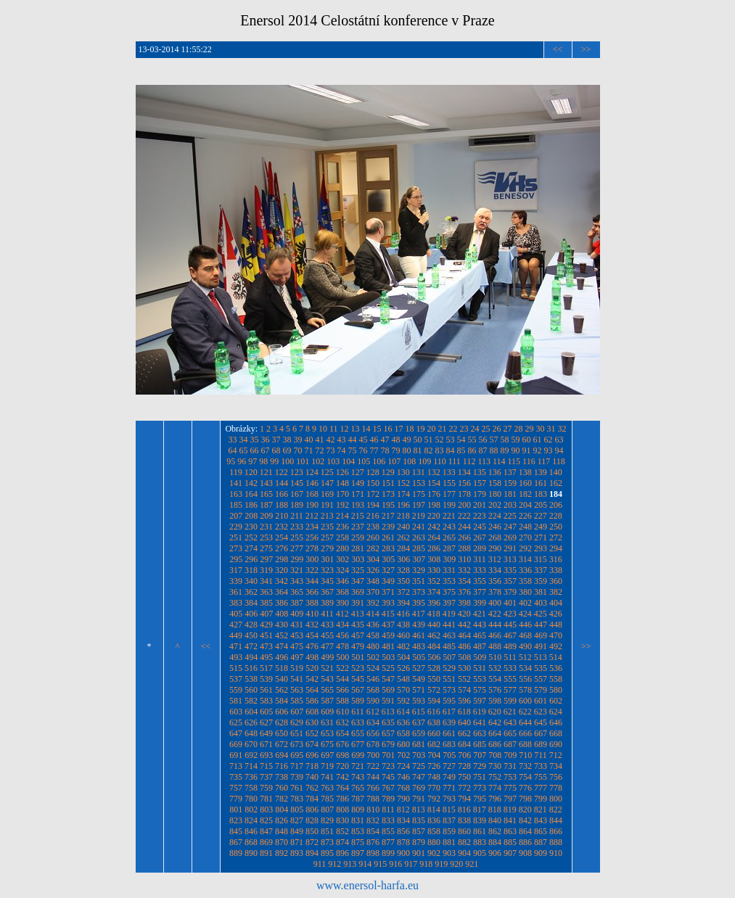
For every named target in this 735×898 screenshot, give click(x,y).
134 (464, 472)
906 (494, 853)
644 (525, 722)
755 (540, 777)
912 (334, 864)
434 (342, 624)
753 (510, 777)
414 (372, 614)
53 (450, 439)
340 (251, 581)
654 (342, 733)
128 (372, 472)
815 (449, 809)
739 (296, 777)
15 (377, 429)
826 (281, 820)
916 (395, 864)
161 (540, 483)
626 (251, 722)
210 (281, 516)
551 (449, 679)
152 (403, 483)
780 (251, 799)
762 (312, 788)
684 (464, 744)
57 (494, 439)
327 (388, 570)
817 (479, 809)
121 (266, 472)
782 (281, 799)
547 (388, 679)
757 (235, 788)
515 (235, 668)
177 (449, 494)
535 (540, 668)
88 (494, 450)
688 (525, 744)
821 (540, 809)
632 (342, 722)
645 (540, 722)
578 (525, 690)
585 (296, 701)
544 (342, 679)
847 (266, 831)
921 (471, 864)
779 (235, 799)
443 (479, 624)
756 (555, 777)
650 (281, 733)
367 (327, 592)
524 (372, 668)
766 (372, 788)
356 (494, 581)
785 (327, 799)
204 (525, 505)
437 (388, 624)
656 (372, 733)
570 (403, 690)
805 (296, 809)
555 (510, 679)
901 (418, 853)
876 (372, 842)
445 (510, 624)
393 (388, 603)
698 (342, 755)
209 (266, 516)
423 (510, 614)
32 (562, 429)
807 (327, 809)
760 (281, 788)
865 (540, 831)
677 (357, 744)
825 (266, 820)
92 (537, 450)
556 (525, 679)
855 (388, 831)
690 (555, 744)
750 (464, 777)
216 (372, 516)
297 (266, 559)
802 (251, 809)
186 (251, 505)
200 (464, 505)
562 (281, 690)
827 (296, 820)
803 (266, 809)
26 (497, 429)
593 (418, 701)
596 (464, 701)
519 (296, 668)
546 (372, 679)
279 (327, 548)
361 (235, 592)
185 (235, 505)
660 (433, 733)
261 (388, 537)
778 (555, 788)
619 (479, 712)
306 (403, 559)
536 (555, 668)
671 (266, 744)
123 (296, 472)
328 (403, 570)
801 (235, 809)
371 (388, 592)
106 (378, 461)
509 (479, 657)
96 (241, 461)
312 (494, 559)
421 (479, 614)
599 (510, 701)
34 (243, 439)
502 (372, 657)
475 (296, 646)
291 (510, 548)
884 (494, 842)
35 (254, 439)
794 (464, 799)
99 (274, 461)
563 (296, 690)
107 (394, 461)
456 (342, 635)
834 (403, 820)
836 (433, 820)
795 (479, 799)
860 (464, 831)
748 (433, 777)
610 (342, 712)
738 (281, 777)
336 (525, 570)
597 (479, 701)
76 (363, 450)
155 (449, 483)
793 (449, 799)
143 (266, 483)
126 (342, 472)
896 (342, 853)
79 (396, 450)
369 (357, 592)
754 (525, 777)
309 (449, 559)
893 (296, 853)
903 (449, 853)
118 (558, 461)
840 (494, 820)
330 (433, 570)
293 (540, 548)
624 (555, 712)
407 (266, 614)
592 (403, 701)
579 (540, 690)
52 (439, 439)
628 (281, 722)
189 (296, 505)
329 (418, 570)
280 (342, 548)
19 (420, 429)
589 (357, 701)
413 (357, 614)
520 (312, 668)
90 (516, 450)
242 (433, 527)
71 (309, 450)
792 (433, 799)
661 (449, 733)
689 (540, 744)
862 (494, 831)
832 (372, 820)
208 (251, 516)
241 (418, 527)
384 (251, 603)
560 (251, 690)
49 (407, 439)
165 (266, 494)
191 (327, 505)
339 (235, 581)
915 (380, 864)
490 (525, 646)
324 (342, 570)
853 (357, 831)
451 (266, 635)
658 (403, 733)
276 (281, 548)
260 (372, 537)
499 (327, 657)
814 (433, 809)
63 (559, 439)
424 (525, 614)
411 (327, 614)
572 (433, 690)
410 (312, 614)
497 (296, 657)
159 (510, 483)
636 (403, 722)
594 (433, 701)
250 (555, 527)
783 (296, 799)
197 (418, 505)
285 (418, 548)
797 (510, 799)
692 (251, 755)
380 (525, 592)
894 (312, 853)
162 (555, 483)
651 (296, 733)
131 (418, 472)
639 (449, 722)
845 (235, 831)
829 (327, 820)
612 (372, 712)
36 (265, 439)
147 (327, 483)
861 (479, 831)
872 (312, 842)
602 (555, 701)
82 (428, 450)
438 (403, 624)
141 (235, 483)
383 (235, 603)
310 (464, 559)
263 (418, 537)
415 (388, 614)
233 (296, 527)
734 (555, 766)
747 (418, 777)
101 (302, 461)
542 (312, 679)
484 (433, 646)
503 (388, 657)
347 (357, 581)
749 (449, 777)
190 (312, 505)
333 (479, 570)
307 (418, 559)
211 (296, 516)
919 (441, 864)
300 (312, 559)
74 (341, 450)
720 (342, 766)
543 (327, 679)
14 (366, 429)
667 (540, 733)
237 (357, 527)
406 (251, 614)
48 (396, 439)
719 (327, 766)
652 (312, 733)
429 (266, 624)
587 (327, 701)
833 (388, 820)
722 (372, 766)
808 (342, 809)
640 (464, 722)
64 (233, 450)
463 (449, 635)
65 (243, 450)
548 (403, 679)
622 (525, 712)
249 (540, 527)
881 (449, 842)
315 (540, 559)
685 (479, 744)
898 (372, 853)
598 (494, 701)
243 (449, 527)
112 (469, 461)
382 (555, 592)
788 (372, 799)
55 (472, 439)
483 (418, 646)
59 (516, 439)
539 (266, 679)
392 (372, 603)
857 (418, 831)
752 (494, 777)
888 (555, 842)
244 (464, 527)
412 (342, 614)
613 (388, 712)
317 (235, 570)
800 (555, 799)
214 (342, 516)
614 (403, 712)
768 (403, 788)
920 (456, 864)
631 (327, 722)
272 (555, 537)
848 (281, 831)
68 (276, 450)
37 (276, 439)
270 (525, 537)
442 (464, 624)
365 (296, 592)
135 (479, 472)
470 (555, 635)
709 (510, 755)
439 (418, 624)
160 (525, 483)
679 (388, 744)
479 (357, 646)
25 (486, 429)
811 (388, 809)
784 (312, 799)
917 (410, 864)
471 (235, 646)
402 (525, 603)
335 (510, 570)
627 (266, 722)
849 (296, 831)
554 (494, 679)
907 (510, 853)
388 (312, 603)
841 (510, 820)
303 (357, 559)
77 (374, 450)
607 (296, 712)
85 (461, 450)
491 (540, 646)
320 (281, 570)
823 (235, 820)
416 (403, 614)
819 (510, 809)
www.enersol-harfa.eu (367, 885)
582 (251, 701)
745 (388, 777)
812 (403, 809)
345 (327, 581)
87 (483, 450)
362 (251, 592)
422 (494, 614)
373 (418, 592)
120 (251, 472)
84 (450, 450)
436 (372, 624)
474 (281, 646)
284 (403, 548)
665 (510, 733)
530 (464, 668)
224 (494, 516)
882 (464, 842)
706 (464, 755)
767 (388, 788)
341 (266, 581)
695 (296, 755)
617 (449, 712)
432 (312, 624)
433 (327, 624)
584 (281, 701)
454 (312, 635)
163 (235, 494)
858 (433, 831)
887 (540, 842)
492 (555, 646)
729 (479, 766)
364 (281, 592)
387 (296, 603)
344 (312, 581)
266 (464, 537)
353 (449, 581)
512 (525, 657)
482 (403, 646)
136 (494, 472)
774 (494, 788)
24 (475, 429)
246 (494, 527)
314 (525, 559)
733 (540, 766)
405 (235, 614)
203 (510, 505)
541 (296, 679)
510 (494, 657)
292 (525, 548)
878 (403, 842)
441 (449, 624)
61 (537, 439)
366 (312, 592)
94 (559, 450)
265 (449, 537)
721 (357, 766)
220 (433, 516)
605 (266, 712)
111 (454, 461)
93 (548, 450)
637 (418, 722)
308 (433, 559)
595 (449, 701)
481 (388, 646)
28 (518, 429)
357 (510, 581)
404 (555, 603)
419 (449, 614)
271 (540, 537)
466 (494, 635)
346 (342, 581)
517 (266, 668)
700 (372, 755)
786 (342, 799)
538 (251, 679)
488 (494, 646)
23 (464, 429)
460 (403, 635)
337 (540, 570)
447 (540, 624)
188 (281, 505)
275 (266, 548)
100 (287, 461)
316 (555, 559)
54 (461, 439)
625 (235, 722)
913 (349, 864)
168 (312, 494)
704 (433, 755)
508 (464, 657)
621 (510, 712)
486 (464, 646)
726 (433, 766)
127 (357, 472)
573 (449, 690)
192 (342, 505)
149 (357, 483)
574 (464, 690)
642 (494, 722)
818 (494, 809)
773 (479, 788)
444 (494, 624)
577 (510, 690)
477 (327, 646)
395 (418, 603)
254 (281, 537)
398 (464, 603)
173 (388, 494)
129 (388, 472)
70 (298, 450)
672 (281, 744)
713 (235, 766)
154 (433, 483)
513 (540, 657)
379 (510, 592)
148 (342, 483)
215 (357, 516)
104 (348, 461)
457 (357, 635)
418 (433, 614)
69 (287, 450)
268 (494, 537)
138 (525, 472)
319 (266, 570)
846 (251, 831)
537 (235, 679)
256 (312, 537)
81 (418, 450)
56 (483, 439)
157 (479, 483)
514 (555, 657)
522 (342, 668)
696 (312, 755)
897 (357, 853)
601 (540, 701)
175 (418, 494)
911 (320, 864)
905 (479, 853)
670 (251, 744)
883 (479, 842)
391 (357, 603)
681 (418, 744)
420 (464, 614)
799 (540, 799)
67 (265, 450)
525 (388, 668)
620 (494, 712)
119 (235, 472)
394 (403, 603)
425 (540, 614)
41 (320, 439)
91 (526, 450)
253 (266, 537)
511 (510, 657)
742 (342, 777)
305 (388, 559)
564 (312, 690)
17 (399, 429)
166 (281, 494)
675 (327, 744)
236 (342, 527)
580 (555, 690)
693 (266, 755)
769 (418, 788)
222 (464, 516)
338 (555, 570)
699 (357, 755)
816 (464, 809)
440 (433, 624)
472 (251, 646)
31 (551, 429)
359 (540, 581)
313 (510, 559)
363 (266, 592)
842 (525, 820)
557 (540, 679)
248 (525, 527)
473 (266, 646)
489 (510, 646)
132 (433, 472)
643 (510, 722)
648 (251, 733)
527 (418, 668)
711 (540, 755)
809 (357, 809)
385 (266, 603)
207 (235, 516)
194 (372, 505)
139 (540, 472)
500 (342, 657)
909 (540, 853)
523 (357, 668)
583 (266, 701)
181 (510, 494)
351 (418, 581)
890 (251, 853)
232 (281, 527)
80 (407, 450)
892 (281, 853)
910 (555, 853)
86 (472, 450)
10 (323, 429)
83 (439, 450)
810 (372, 809)
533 (510, 668)
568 (372, 690)
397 (449, 603)
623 (540, 712)
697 (327, 755)
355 (479, 581)
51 (428, 439)
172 (372, 494)
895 (327, 853)
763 (327, 788)
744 (372, 777)
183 (540, 494)
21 (442, 429)
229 (235, 527)
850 (312, 831)
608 (312, 712)
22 (453, 429)
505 (418, 657)
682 (433, 744)
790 (403, 799)
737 (266, 777)
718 (312, 766)
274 (251, 548)
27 (508, 429)
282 (372, 548)
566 (342, 690)
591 (388, 701)
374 (433, 592)
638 (433, 722)
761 (296, 788)
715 (266, 766)
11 (333, 429)
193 (357, 505)
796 (494, 799)
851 (327, 831)
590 (372, 701)
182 (525, 494)
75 (352, 450)
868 (251, 842)
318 (251, 570)
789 (388, 799)
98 (263, 461)
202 (494, 505)
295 (235, 559)
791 (418, 799)
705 (449, 755)
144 (281, 483)
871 (296, 842)
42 (331, 439)
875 (357, 842)
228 (555, 516)
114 (499, 461)
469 (540, 635)
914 (364, 864)
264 (433, 537)
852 (342, 831)
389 (327, 603)
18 (410, 429)
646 (555, 722)
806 (312, 809)
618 (464, 712)
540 (281, 679)
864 (525, 831)
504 (403, 657)
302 (342, 559)
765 (357, 788)
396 (433, 603)
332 (464, 570)
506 (433, 657)
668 (555, 733)
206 (555, 505)
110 (439, 461)
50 (418, 439)
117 (544, 461)
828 (312, 820)
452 (281, 635)
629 (296, 722)
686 (494, 744)
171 (357, 494)
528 (433, 668)
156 (464, 483)
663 (479, 733)
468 (525, 635)
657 (388, 733)
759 (266, 788)
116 (528, 461)
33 (233, 439)
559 (235, 690)
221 (449, 516)
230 (251, 527)
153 (418, 483)
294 (555, 548)
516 (251, 668)
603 (235, 712)
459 (388, 635)
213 (327, 516)
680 (403, 744)
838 (464, 820)
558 (555, 679)
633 (357, 722)
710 (525, 755)
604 (251, 712)
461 (418, 635)
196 (403, 505)
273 (235, 548)
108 (409, 461)
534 (525, 668)
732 (525, 766)
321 (296, 570)
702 (403, 755)
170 (342, 494)
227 (540, 516)
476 (312, 646)
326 (372, 570)
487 (479, 646)
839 (479, 820)
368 (342, 592)
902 (433, 853)
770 (433, 788)
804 (281, 809)
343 (296, 581)
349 (388, 581)
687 (510, 744)
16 (388, 429)
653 (327, 733)
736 (251, 777)
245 (479, 527)
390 (342, 603)
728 (464, 766)
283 (388, 548)
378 (494, 592)
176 (433, 494)
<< (558, 49)
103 (333, 461)
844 (555, 820)
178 (464, 494)
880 (433, 842)
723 (388, 766)
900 (403, 853)
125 (327, 472)
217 (388, 516)
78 (385, 450)
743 (357, 777)
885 (510, 842)
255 (296, 537)
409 (296, 614)
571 (418, 690)
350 (403, 581)
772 (464, 788)
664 (494, 733)
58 (505, 439)
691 (235, 755)
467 (510, 635)
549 (418, 679)
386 (281, 603)
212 (312, 516)
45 (363, 439)
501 (357, 657)
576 (494, 690)
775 (510, 788)
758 (251, 788)
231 (266, 527)
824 (251, 820)
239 (388, 527)
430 (281, 624)
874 (342, 842)
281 (357, 548)
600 (525, 701)
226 (525, 516)
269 (510, 537)
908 (525, 853)
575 (479, 690)
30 (540, 429)
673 (296, 744)
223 (479, 516)
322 (312, 570)
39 (298, 439)
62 (548, 439)
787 (357, 799)
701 (388, 755)
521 (327, 668)
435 (357, 624)
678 (372, 744)
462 (433, 635)
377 (479, 592)
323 (327, 570)
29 (529, 429)
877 (388, 842)
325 (357, 570)
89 (505, 450)
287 (449, 548)
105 (363, 461)
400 (494, 603)
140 (555, 472)
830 (342, 820)
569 (388, 690)
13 (355, 429)
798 (525, 799)
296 (251, 559)
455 (327, 635)
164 (251, 494)
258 (342, 537)
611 (357, 712)
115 (514, 461)
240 (403, 527)
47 (385, 439)
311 (479, 559)
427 (235, 624)
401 (510, 603)
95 (230, 461)
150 (372, 483)
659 (418, 733)
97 (252, 461)
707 (479, 755)
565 (327, 690)
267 (479, 537)
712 (555, 755)
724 (403, 766)
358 (525, 581)
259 (357, 537)
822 (555, 809)
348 (372, 581)
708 (494, 755)
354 (464, 581)
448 (555, 624)
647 (235, 733)
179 (479, 494)
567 (357, 690)
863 (510, 831)
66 (254, 450)
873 (327, 842)
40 (309, 439)
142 (251, 483)
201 (479, 505)
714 (251, 766)
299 (296, 559)
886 (525, 842)
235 (327, 527)
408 (281, 614)
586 (312, 701)
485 (449, 646)
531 (479, 668)
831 (357, 820)
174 (403, 494)
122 (281, 472)
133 (449, 472)
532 (494, 668)
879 (418, 842)
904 (464, 853)
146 (312, 483)
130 (403, 472)
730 (494, 766)
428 (251, 624)
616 (433, 712)
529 (449, 668)
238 (372, 527)
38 (287, 439)
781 (266, 799)
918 (425, 864)
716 (281, 766)
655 (357, 733)
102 (317, 461)
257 (327, 537)
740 (312, 777)
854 (372, 831)
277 (296, 548)
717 (296, 766)
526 (403, 668)
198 (433, 505)
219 (418, 516)
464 (464, 635)
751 (479, 777)
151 (388, 483)
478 (342, 646)
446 (525, 624)
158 (494, 483)
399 (479, 603)
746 (403, 777)
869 (266, 842)
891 (266, 853)
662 (464, 733)
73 (331, 450)
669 (235, 744)
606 (281, 712)
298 (281, 559)
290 (494, 548)
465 (479, 635)
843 (540, 820)
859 (449, 831)
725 (418, 766)
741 (327, 777)
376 (464, 592)
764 (342, 788)
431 (296, 624)
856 (403, 831)
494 (251, 657)
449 (235, 635)
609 (327, 712)
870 (281, 842)
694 (281, 755)
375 (449, 592)
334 (494, 570)
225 (510, 516)
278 (312, 548)
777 (540, 788)
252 (251, 537)
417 (418, 614)
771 (449, 788)
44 (352, 439)
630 (312, 722)
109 (424, 461)
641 (479, 722)
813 (418, 809)
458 (372, 635)
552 (464, 679)
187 (266, 505)
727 (449, 766)
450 (251, 635)
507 (449, 657)
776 (525, 788)
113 (483, 461)
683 (449, 744)
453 (296, 635)
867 (235, 842)
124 (312, 472)
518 (281, 668)
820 (525, 809)
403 (540, 603)
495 (266, 657)
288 (464, 548)
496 (281, 657)
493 (235, 657)
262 (403, 537)
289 (479, 548)
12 (344, 429)
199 (449, 505)
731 (510, 766)
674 (312, 744)
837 (449, 820)
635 (388, 722)
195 (388, 505)
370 (372, 592)
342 (281, 581)
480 (372, 646)
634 (372, 722)
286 (433, 548)
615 (418, 712)
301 (327, 559)
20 (431, 429)
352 (433, 581)
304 (372, 559)
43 (341, 439)
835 (418, 820)
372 (403, 592)
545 (357, 679)
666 (525, 733)
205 (540, 505)
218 (403, 516)
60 (526, 439)
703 (418, 755)
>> (586, 49)
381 (540, 592)
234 (312, 527)
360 (555, 581)
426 (555, 614)
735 (235, 777)
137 (510, 472)
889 (235, 853)
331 (449, 570)
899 (388, 853)
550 (433, 679)
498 (312, 657)
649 (266, 733)
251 (235, 537)
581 (235, 701)
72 (320, 450)
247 (510, 527)
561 (266, 690)
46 (374, 439)
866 (555, 831)
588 (342, 701)
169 (327, 494)
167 (296, 494)
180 (494, 494)
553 (479, 679)
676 (342, 744)
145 (296, 483)
